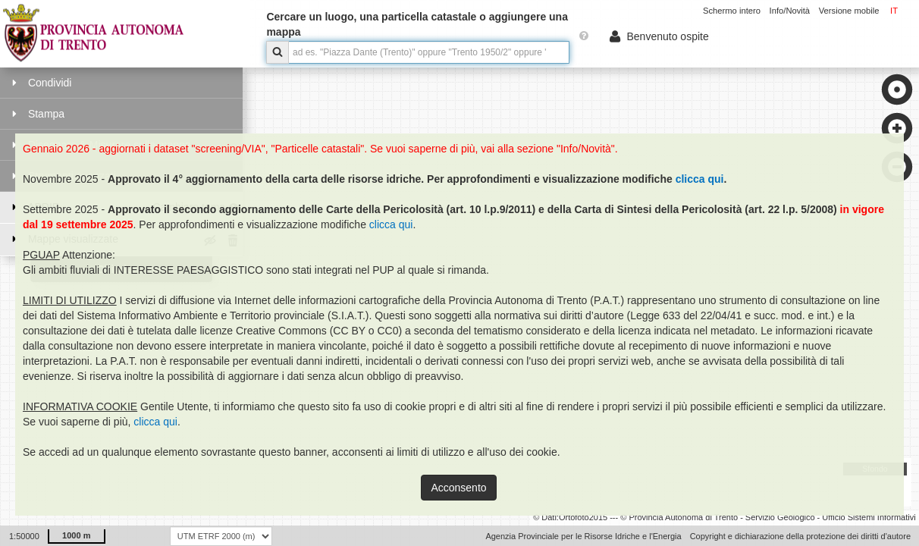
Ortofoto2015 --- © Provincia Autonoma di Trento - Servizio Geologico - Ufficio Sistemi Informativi (737, 517)
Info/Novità (790, 10)
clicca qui (700, 179)
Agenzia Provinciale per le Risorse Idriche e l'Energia (583, 536)
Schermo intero (732, 10)
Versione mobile (849, 10)
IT (894, 10)
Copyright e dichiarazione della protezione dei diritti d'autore (800, 536)
